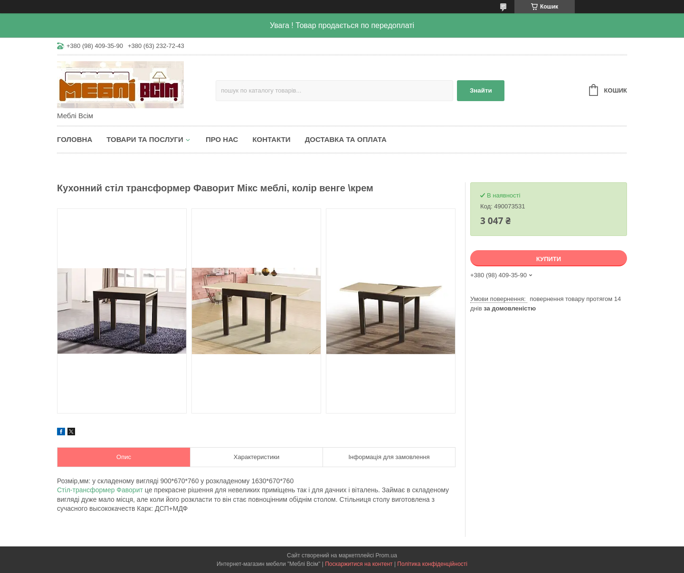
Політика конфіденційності (432, 564)
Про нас (222, 139)
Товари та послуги (144, 139)
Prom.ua (386, 555)
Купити (548, 259)
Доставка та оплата (346, 139)
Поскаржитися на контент (358, 564)
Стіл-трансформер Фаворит (101, 490)
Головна (74, 139)
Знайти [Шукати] (481, 90)
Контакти (271, 139)
